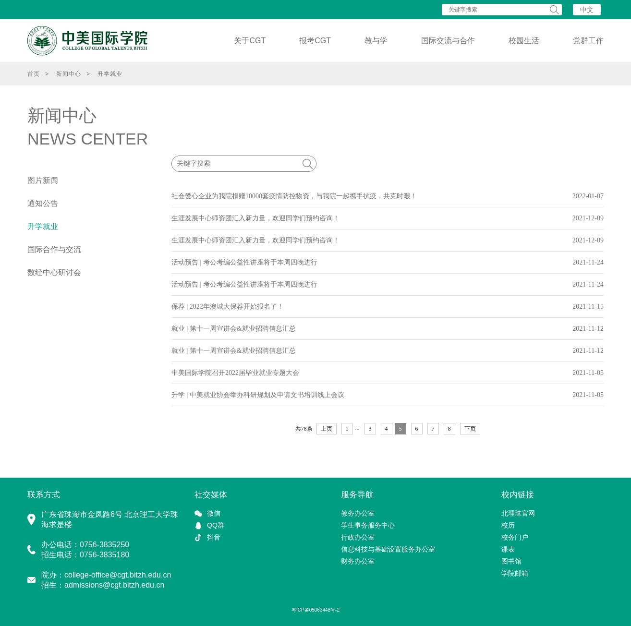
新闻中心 (68, 74)
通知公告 (42, 203)
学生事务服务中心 (368, 525)
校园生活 (524, 40)
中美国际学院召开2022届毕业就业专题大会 (235, 372)
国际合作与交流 (54, 249)
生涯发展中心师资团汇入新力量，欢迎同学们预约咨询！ (255, 218)
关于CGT (250, 40)
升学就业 (109, 74)
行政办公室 (358, 537)
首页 (33, 74)
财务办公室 (358, 561)
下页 (470, 428)
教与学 (376, 40)
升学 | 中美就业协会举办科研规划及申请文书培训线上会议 (257, 394)
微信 (213, 513)
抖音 (213, 537)
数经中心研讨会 (54, 272)
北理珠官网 (518, 513)
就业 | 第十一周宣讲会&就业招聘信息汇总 (233, 328)
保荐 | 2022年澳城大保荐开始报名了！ (227, 306)
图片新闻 (42, 180)
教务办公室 (358, 513)
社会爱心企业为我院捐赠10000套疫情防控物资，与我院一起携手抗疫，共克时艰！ (294, 196)
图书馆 (511, 561)
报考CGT (315, 40)
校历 (508, 525)
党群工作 (588, 40)
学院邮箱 (514, 573)
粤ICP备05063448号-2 (315, 610)
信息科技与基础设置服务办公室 (388, 549)
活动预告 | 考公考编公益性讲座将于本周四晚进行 (244, 262)
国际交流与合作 (448, 40)
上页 (326, 428)
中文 (587, 9)
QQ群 (215, 525)
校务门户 (514, 537)
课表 (508, 549)
